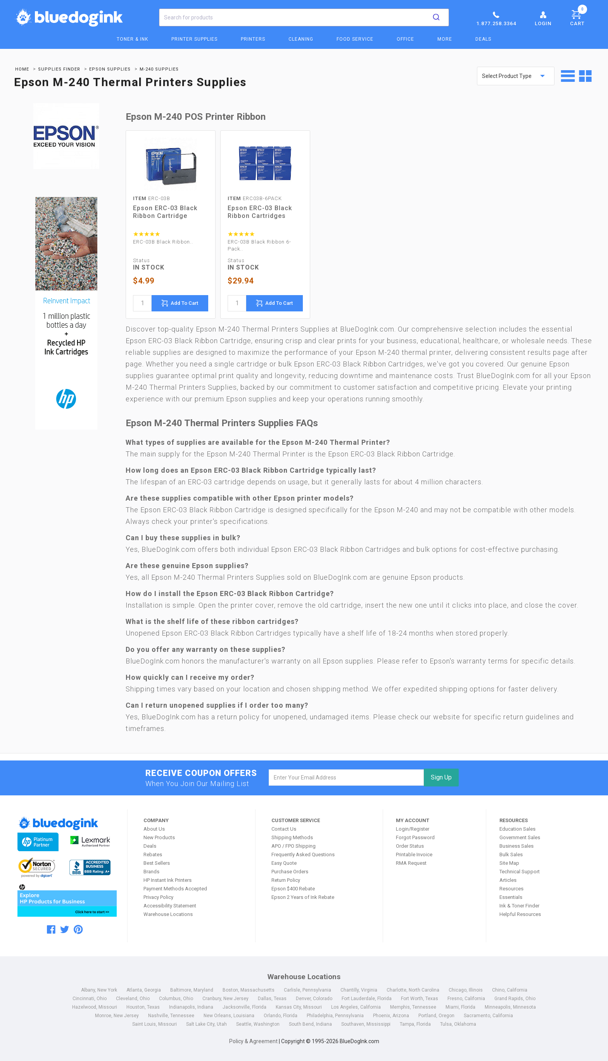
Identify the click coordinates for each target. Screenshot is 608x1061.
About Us (154, 829)
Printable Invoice (414, 854)
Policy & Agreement (253, 1041)
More (444, 39)
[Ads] (66, 314)
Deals (483, 39)
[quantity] (142, 303)
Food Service (355, 39)
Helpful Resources (520, 914)
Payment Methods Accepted (175, 889)
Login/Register (412, 829)
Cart (578, 16)
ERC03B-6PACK (255, 198)
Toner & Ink (132, 39)
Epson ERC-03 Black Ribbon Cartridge (165, 211)
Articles (507, 880)
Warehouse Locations (168, 914)
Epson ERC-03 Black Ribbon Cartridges (260, 211)
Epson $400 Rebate (293, 889)
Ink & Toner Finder (519, 906)
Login (543, 18)
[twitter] (64, 929)
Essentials (510, 897)
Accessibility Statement (169, 906)
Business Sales (516, 846)
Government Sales (519, 837)
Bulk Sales (511, 854)
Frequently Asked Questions (303, 854)
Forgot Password (415, 837)
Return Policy (285, 880)
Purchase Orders (289, 871)
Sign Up (441, 777)
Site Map (509, 863)
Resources (511, 889)
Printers (253, 39)
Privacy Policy (158, 897)
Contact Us (283, 829)
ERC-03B (151, 198)
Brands (151, 871)
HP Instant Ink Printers (167, 880)
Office (405, 39)
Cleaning (300, 39)
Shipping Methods (292, 837)
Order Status (410, 846)
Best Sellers (156, 863)
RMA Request (411, 863)
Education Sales (517, 829)
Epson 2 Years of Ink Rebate (302, 897)
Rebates (152, 854)
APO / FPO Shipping (293, 846)
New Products (159, 837)
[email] (346, 777)
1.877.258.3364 (496, 18)
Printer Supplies (194, 39)
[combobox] (304, 17)
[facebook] (51, 929)
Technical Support (519, 871)
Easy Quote (284, 863)
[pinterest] (78, 929)
